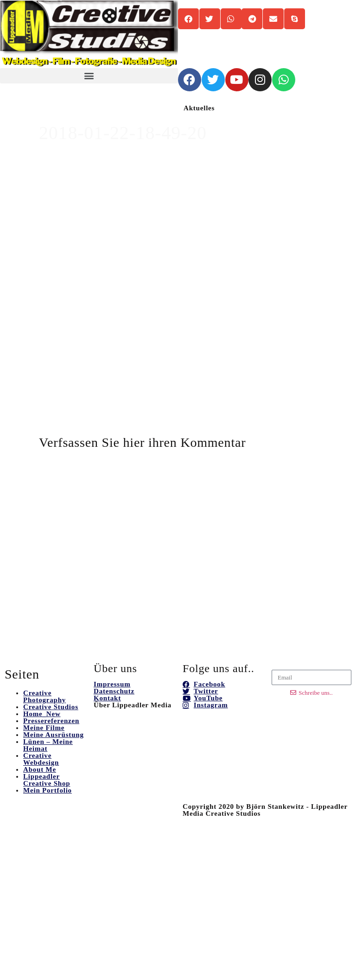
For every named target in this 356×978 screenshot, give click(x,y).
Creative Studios (50, 707)
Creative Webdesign (41, 759)
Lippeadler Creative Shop (46, 780)
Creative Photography (44, 696)
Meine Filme (43, 727)
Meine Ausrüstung (53, 734)
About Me (39, 769)
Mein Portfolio (47, 790)
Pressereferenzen (51, 720)
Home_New (42, 714)
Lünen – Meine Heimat (48, 745)
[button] (89, 75)
